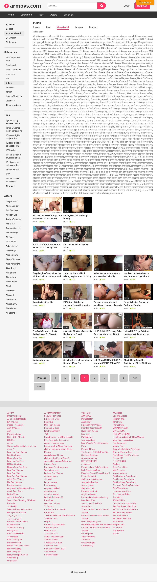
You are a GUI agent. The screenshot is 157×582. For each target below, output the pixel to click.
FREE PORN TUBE (89, 461)
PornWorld (117, 497)
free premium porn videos (124, 503)
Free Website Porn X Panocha (94, 443)
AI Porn (10, 413)
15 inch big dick (12, 170)
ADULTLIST (86, 422)
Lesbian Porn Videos (53, 473)
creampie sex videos (122, 491)
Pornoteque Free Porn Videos (126, 455)
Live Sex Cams (14, 455)
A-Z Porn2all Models (16, 419)
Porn (83, 446)
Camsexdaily (87, 545)
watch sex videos (52, 503)
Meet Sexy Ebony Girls (91, 521)
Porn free (48, 500)
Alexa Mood (11, 308)
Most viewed (13, 33)
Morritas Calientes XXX (91, 428)
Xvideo (116, 533)
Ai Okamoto (11, 241)
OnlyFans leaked (88, 494)
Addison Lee (11, 215)
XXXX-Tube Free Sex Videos (125, 509)
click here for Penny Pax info (57, 458)
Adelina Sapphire (13, 219)
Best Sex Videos (51, 428)
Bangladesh (11, 65)
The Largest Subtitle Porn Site (95, 452)
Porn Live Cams (14, 434)
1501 (8, 174)
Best (9, 29)
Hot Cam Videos (14, 482)
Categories (26, 14)
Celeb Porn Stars (15, 491)
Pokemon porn (51, 527)
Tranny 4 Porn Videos (122, 452)
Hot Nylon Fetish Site (16, 512)
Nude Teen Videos (89, 431)
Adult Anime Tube (15, 497)
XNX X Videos (13, 428)
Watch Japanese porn (54, 536)
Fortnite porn (50, 530)
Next (135, 378)
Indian (9, 83)
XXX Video (117, 413)
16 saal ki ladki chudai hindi (12, 180)
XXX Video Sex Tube (122, 518)
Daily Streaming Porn (90, 470)
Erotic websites (14, 485)
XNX (9, 431)
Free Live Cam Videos (17, 452)
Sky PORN (11, 506)
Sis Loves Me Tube (121, 494)
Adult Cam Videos (15, 479)
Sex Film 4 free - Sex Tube (124, 506)
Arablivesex (12, 536)
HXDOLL (11, 440)
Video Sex (85, 413)
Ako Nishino (11, 277)
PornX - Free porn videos (18, 545)
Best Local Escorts (15, 533)
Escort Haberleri (88, 476)
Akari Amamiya (13, 264)
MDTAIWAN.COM (120, 428)
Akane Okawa (12, 255)
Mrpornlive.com (14, 416)
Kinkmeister (12, 422)
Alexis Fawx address (53, 455)
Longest (11, 38)
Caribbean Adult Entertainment (95, 527)
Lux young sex (50, 482)
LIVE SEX (68, 14)
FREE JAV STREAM (121, 434)
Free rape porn (14, 552)
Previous (41, 378)
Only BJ (47, 521)
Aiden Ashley (12, 246)
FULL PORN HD (119, 461)
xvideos (84, 530)
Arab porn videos (89, 458)
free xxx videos (88, 440)
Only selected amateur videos (20, 488)
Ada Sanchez (12, 210)
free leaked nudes (89, 482)
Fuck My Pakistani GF (53, 497)
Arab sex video (51, 476)
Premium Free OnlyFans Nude (94, 467)
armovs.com (22, 5)
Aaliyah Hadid (12, 201)
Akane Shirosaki (13, 259)
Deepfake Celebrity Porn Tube (126, 449)
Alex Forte (10, 290)
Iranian (9, 92)
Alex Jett (10, 295)
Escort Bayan (103, 473)
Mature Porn (118, 446)
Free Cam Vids (13, 473)
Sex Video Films (51, 545)
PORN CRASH (13, 524)
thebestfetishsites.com (92, 479)
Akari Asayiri (11, 268)
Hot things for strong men (56, 467)
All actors (11, 313)
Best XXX (48, 422)
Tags (41, 14)
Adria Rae (10, 224)
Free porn (85, 434)
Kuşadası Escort (88, 473)
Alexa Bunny (11, 304)
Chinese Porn (50, 464)
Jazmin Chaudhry (14, 96)
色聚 (46, 434)
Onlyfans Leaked (52, 488)
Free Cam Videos (15, 470)
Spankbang (12, 558)
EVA (7, 78)
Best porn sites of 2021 (54, 549)
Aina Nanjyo (11, 250)
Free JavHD (118, 458)
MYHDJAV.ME (119, 431)
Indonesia (10, 87)
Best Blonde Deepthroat (123, 479)
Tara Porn (117, 422)
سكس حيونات (13, 515)
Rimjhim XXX (119, 419)
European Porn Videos (91, 425)
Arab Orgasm (50, 491)
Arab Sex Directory (15, 527)
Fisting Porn (12, 530)
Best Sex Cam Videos (17, 476)
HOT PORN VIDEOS (15, 437)
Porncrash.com (51, 555)
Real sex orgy (50, 485)
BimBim (116, 464)
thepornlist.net (88, 488)
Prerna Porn (118, 425)
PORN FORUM (119, 500)
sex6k (10, 443)
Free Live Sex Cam (15, 461)
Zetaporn (85, 539)
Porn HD (11, 503)
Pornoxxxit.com (14, 542)
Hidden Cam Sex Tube (17, 467)
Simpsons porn (51, 533)
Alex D (9, 286)
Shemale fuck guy (89, 455)
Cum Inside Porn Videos (55, 509)
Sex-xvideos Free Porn (91, 503)
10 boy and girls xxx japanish (13, 137)
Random (11, 42)
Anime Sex (86, 506)
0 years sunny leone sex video (13, 122)
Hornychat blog (14, 549)
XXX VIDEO (86, 416)
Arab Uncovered (51, 494)
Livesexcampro (88, 542)
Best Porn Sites (88, 500)
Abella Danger (12, 206)
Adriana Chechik (13, 228)
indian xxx (85, 464)
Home (11, 14)
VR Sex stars (50, 552)
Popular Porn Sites (52, 416)
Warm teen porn (51, 470)
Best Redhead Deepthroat (124, 482)
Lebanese (10, 101)
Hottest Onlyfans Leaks (54, 524)
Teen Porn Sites (120, 467)
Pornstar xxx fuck (89, 491)
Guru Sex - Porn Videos (17, 521)
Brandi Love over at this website (58, 437)
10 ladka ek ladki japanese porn (13, 144)
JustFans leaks (88, 536)
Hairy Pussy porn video (17, 555)
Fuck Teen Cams (120, 488)
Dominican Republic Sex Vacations (97, 524)
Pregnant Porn (88, 449)
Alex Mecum (11, 299)
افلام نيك (48, 479)
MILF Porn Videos (52, 425)
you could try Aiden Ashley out (58, 461)
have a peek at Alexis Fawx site (58, 446)
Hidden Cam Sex (14, 458)
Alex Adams (11, 282)
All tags (10, 186)
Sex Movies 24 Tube (53, 542)
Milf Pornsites (119, 470)
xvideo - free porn (15, 425)
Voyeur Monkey (120, 473)
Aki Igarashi (11, 273)
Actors (53, 14)
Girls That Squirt (14, 539)
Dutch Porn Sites (51, 419)
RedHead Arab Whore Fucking (94, 497)
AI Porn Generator (52, 413)
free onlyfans (87, 485)
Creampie (10, 74)
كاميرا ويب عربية (14, 518)
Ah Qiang (10, 237)
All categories (13, 105)
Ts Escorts (49, 506)
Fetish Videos (13, 494)
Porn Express (87, 533)
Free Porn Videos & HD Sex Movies (128, 437)
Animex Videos (51, 539)
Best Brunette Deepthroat (124, 476)
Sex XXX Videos (120, 416)
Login (127, 5)
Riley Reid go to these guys (56, 440)
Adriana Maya (12, 233)
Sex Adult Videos (120, 515)
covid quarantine (13, 69)
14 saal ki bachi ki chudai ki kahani (13, 156)
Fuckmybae (118, 521)
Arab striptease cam (13, 59)
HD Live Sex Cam (15, 464)
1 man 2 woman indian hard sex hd (14, 129)
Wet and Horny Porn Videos (19, 509)
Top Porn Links (51, 518)
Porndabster (87, 419)
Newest (11, 24)
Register (142, 5)
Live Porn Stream (52, 431)
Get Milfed (49, 512)
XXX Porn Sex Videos (122, 512)
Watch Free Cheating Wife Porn (21, 500)
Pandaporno (87, 437)
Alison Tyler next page (54, 443)
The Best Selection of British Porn (59, 515)
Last (39, 387)
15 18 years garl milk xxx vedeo (13, 163)
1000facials (11, 150)
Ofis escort (12, 561)
